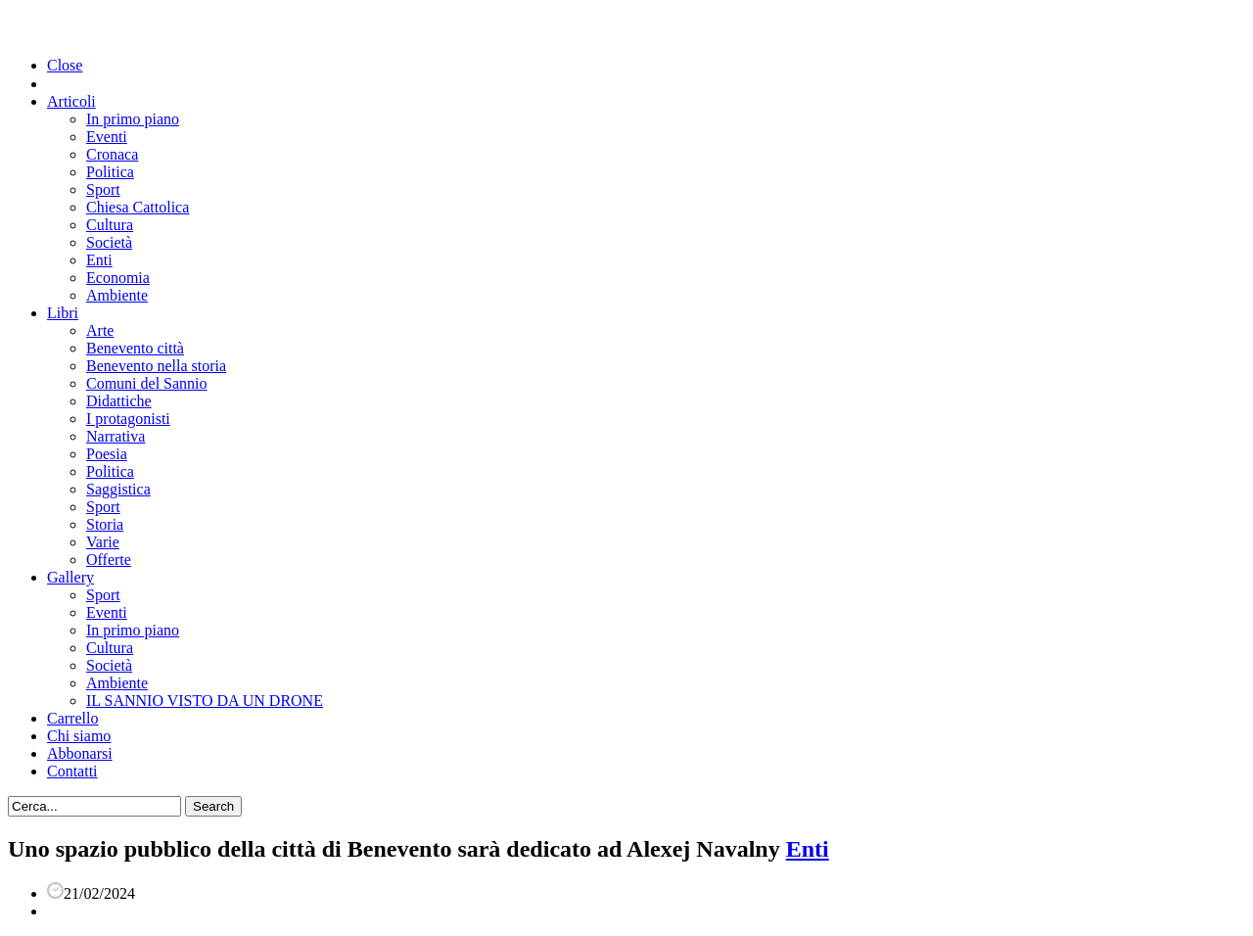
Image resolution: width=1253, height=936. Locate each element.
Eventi (106, 136)
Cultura (109, 224)
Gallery (70, 577)
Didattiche (119, 401)
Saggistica (118, 489)
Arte (100, 330)
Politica (110, 172)
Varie (102, 542)
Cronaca (112, 154)
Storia (104, 524)
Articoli (71, 101)
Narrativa (115, 436)
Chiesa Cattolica (137, 207)
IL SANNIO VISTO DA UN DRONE (204, 700)
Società (109, 242)
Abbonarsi (80, 753)
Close (64, 65)
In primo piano (132, 119)
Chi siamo (79, 735)
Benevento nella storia (156, 365)
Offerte (108, 559)
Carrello (72, 718)
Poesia (106, 453)
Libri (62, 312)
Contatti (72, 771)
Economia (118, 277)
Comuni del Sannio (147, 383)
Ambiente (117, 295)
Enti (99, 260)
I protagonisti (128, 418)
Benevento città (135, 348)
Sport (103, 189)
